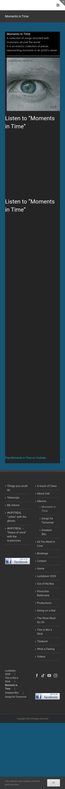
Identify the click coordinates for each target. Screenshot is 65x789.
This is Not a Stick (44, 631)
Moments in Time (49, 509)
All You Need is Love (46, 543)
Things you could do (17, 488)
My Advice (13, 505)
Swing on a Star (46, 610)
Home (40, 568)
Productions (44, 603)
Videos (41, 656)
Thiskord (42, 641)
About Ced (43, 493)
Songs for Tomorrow (48, 520)
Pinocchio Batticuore (43, 593)
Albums (41, 501)
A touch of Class (47, 486)
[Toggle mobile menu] (58, 5)
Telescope (13, 497)
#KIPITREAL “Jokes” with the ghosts (16, 516)
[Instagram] (55, 675)
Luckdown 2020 (46, 576)
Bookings (42, 553)
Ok (53, 782)
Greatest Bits (47, 532)
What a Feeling (46, 649)
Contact (42, 561)
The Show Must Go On (46, 620)
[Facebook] (37, 675)
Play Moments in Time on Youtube (25, 457)
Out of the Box (45, 583)
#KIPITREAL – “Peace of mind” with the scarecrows (16, 534)
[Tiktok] (43, 675)
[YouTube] (49, 675)
